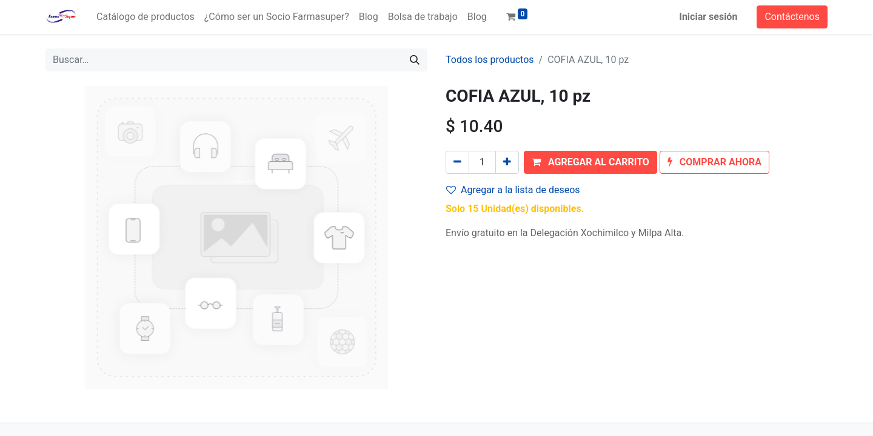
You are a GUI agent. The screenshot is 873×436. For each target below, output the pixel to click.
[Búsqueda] (414, 59)
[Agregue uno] (507, 162)
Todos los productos (490, 59)
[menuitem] (145, 17)
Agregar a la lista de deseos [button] (513, 190)
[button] (590, 162)
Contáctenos (792, 16)
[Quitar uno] (457, 162)
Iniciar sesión (708, 16)
